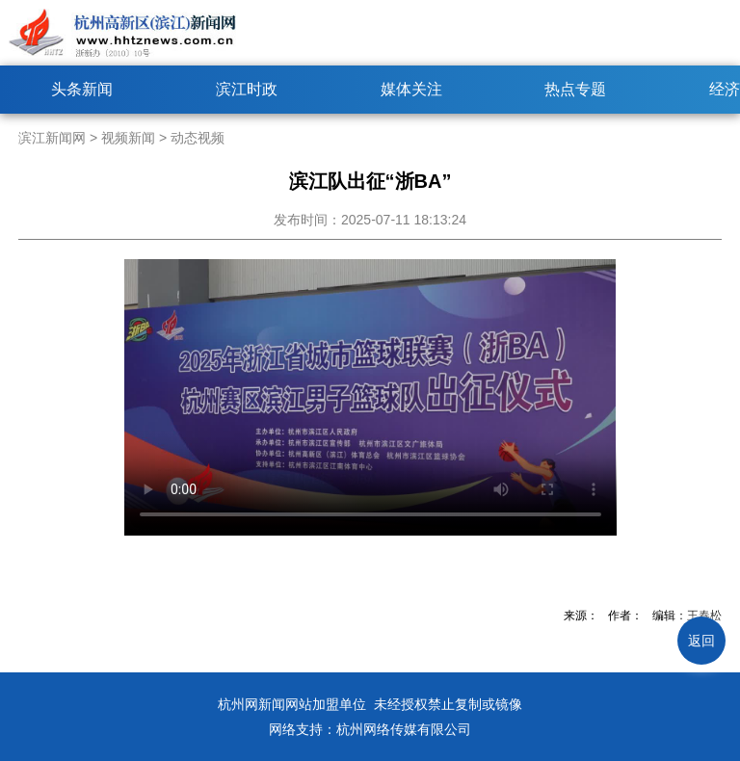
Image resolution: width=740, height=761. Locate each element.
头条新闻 (82, 89)
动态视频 (198, 137)
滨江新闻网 (52, 137)
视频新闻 (128, 137)
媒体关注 (411, 89)
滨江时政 (247, 89)
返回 (701, 640)
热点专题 (575, 89)
